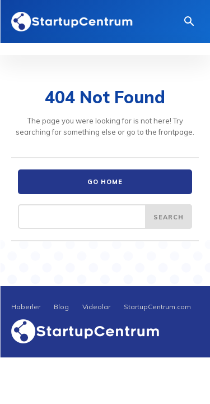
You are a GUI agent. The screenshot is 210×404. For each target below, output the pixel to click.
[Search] (168, 216)
